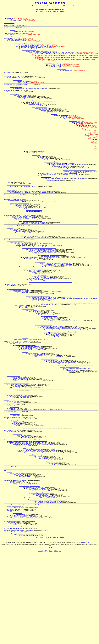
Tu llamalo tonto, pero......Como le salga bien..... (30, 223)
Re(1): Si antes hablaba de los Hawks (15, 241)
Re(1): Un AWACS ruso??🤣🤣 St (24, 306)
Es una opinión (57, 115)
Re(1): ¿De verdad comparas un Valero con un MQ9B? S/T (48, 356)
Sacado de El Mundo (46, 177)
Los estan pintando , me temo (19, 205)
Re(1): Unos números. (37, 456)
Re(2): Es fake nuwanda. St (19, 524)
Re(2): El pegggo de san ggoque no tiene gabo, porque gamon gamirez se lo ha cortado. (30, 443)
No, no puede (10, 92)
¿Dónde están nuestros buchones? (12, 430)
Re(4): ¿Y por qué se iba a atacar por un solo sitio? (33, 222)
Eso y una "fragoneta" (18, 424)
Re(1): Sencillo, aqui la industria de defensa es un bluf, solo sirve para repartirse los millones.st (31, 192)
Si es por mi (31, 153)
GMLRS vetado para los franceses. (12, 33)
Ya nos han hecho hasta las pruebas (15, 200)
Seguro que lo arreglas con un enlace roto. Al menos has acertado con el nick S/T (75, 365)
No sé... (49, 112)
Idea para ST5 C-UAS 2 (9, 23)
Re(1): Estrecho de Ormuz (13, 91)
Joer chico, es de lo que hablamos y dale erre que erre (38, 296)
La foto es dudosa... (48, 333)
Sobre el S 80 (7, 404)
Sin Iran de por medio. (34, 259)
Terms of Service (52, 551)
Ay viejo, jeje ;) (16, 386)
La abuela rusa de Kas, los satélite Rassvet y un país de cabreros (18, 530)
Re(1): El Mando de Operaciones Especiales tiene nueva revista (21, 384)
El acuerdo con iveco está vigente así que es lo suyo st (22, 379)
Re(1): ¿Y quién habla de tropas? (39, 105)
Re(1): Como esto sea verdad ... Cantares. (16, 289)
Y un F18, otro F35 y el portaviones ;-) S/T (50, 304)
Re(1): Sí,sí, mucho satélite (16, 533)
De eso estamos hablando (53, 180)
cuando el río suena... (8, 18)
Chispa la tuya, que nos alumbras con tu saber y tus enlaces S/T (77, 368)
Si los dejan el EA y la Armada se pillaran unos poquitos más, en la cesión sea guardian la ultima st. (48, 237)
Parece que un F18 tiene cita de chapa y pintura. (15, 480)
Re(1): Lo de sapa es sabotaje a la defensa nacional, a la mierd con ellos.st (27, 517)
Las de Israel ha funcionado (13, 183)
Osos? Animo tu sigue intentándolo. (49, 359)
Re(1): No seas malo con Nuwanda (40, 276)
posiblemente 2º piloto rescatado (33, 51)
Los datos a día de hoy (15, 473)
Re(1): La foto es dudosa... (53, 334)
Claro (52, 463)
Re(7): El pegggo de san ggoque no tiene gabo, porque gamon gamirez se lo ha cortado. (45, 454)
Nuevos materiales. (17, 422)
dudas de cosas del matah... (10, 225)
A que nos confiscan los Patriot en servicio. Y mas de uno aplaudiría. (31, 245)
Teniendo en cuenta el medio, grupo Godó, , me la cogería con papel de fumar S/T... (29, 409)
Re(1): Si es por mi (36, 155)
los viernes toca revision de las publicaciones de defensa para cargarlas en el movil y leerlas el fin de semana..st (38, 389)
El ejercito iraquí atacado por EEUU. (12, 521)
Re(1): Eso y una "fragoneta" (22, 425)
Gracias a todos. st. (20, 514)
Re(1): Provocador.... (14, 229)
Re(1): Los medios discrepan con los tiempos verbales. (25, 43)
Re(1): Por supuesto (42, 175)
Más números (44, 459)
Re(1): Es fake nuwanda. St (16, 523)
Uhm (20, 350)
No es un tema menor (90, 129)
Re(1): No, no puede (14, 94)
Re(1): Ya (28, 103)
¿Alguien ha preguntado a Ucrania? (37, 280)
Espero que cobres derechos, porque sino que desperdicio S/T (83, 371)
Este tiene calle (16, 415)
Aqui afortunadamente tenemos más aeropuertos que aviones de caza (63, 320)
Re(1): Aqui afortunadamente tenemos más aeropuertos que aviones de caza (68, 321)
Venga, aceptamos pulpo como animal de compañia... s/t (41, 493)
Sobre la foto (31, 311)
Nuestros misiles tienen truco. (16, 242)
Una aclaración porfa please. (13, 510)
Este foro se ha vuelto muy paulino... (34, 270)
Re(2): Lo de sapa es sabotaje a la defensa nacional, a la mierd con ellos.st (30, 518)
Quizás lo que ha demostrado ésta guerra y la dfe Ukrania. (42, 250)
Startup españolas (11, 190)
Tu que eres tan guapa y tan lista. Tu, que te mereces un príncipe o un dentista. (68, 164)
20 (60, 11)
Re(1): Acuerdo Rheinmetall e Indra (15, 412)
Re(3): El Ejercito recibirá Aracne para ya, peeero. (24, 345)
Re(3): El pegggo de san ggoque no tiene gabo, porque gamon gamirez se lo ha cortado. (33, 444)
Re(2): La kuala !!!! (42, 275)
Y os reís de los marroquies (16, 377)
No (82, 127)
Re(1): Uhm (25, 352)
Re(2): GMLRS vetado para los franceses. (19, 36)
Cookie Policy (46, 551)
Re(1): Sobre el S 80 (11, 405)
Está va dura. (25, 338)
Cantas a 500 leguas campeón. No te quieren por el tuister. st (68, 363)
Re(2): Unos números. (40, 457)
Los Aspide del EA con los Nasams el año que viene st (25, 243)
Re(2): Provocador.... (17, 230)
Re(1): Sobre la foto (36, 312)
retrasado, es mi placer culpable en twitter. (19, 203)
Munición (12, 78)
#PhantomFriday (7, 394)
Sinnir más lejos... (55, 335)
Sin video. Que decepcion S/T (54, 163)
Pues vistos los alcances (15, 402)
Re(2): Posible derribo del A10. (54, 64)
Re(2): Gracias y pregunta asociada (30, 98)
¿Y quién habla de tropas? (35, 104)
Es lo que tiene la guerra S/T (41, 313)
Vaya (33, 300)
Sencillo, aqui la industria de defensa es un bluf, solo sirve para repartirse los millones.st (26, 191)
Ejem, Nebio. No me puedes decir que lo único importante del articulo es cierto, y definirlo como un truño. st (46, 257)
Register (51, 9)
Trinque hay (12, 30)
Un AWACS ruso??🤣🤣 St (19, 305)
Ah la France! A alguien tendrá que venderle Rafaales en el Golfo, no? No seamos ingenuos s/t (65, 178)
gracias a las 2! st (23, 235)
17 (55, 11)
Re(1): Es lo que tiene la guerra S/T (46, 314)
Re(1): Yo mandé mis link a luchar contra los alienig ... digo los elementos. (57, 264)
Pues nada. (62, 117)
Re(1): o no (12, 482)
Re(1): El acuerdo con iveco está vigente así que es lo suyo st (27, 380)
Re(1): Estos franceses (94, 140)
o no (8, 481)
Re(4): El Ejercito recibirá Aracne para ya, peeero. (27, 346)
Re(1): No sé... (54, 114)
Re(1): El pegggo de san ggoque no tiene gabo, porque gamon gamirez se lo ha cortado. (27, 441)
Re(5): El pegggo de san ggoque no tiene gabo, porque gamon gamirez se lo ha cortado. (39, 451)
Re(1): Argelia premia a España (14, 506)
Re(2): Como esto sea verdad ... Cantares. (19, 290)
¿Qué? (24, 448)
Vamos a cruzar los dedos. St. (29, 50)
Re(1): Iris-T (9, 472)
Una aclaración (19, 244)
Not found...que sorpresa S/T (32, 353)
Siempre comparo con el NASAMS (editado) (32, 477)
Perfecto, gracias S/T (24, 427)
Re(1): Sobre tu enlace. (40, 262)
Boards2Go (48, 550)
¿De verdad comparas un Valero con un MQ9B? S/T (43, 355)
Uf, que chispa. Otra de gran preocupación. (69, 367)
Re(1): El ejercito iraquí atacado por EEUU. (16, 526)
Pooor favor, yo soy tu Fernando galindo (66, 167)
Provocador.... (10, 228)
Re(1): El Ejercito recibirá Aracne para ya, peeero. (18, 342)
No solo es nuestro (92, 131)
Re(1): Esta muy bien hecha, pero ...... (43, 325)
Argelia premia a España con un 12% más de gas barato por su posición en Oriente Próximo (25, 504)
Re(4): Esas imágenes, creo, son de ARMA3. (39, 489)
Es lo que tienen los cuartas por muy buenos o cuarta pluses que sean (29, 45)
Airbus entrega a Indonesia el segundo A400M (14, 194)
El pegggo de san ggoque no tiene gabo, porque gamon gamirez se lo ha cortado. (22, 439)
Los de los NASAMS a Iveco (13, 376)
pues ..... (27, 279)
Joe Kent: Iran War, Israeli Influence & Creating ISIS (15, 84)
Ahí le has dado (25, 437)
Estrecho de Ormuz (8, 90)
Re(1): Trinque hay (17, 31)
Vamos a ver (41, 157)
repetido (18, 435)
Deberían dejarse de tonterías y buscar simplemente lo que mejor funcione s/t (39, 428)
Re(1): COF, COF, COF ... (56, 66)
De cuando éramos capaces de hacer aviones (14, 76)
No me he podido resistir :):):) (41, 277)
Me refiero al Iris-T (20, 475)
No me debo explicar (70, 119)
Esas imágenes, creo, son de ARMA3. (24, 484)
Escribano (6, 197)
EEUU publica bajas (61, 69)
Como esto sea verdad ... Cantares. (12, 287)
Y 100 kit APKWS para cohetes (23, 231)
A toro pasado (7, 182)
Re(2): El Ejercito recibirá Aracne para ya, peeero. (21, 343)
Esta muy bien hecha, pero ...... (39, 324)
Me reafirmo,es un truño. (31, 258)
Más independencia (8, 72)
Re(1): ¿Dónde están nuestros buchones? (16, 431)
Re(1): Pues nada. (67, 118)
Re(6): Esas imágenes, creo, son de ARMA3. (45, 491)
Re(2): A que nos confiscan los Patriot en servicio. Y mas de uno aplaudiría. (39, 248)
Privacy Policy (40, 551)
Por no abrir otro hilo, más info (23, 234)
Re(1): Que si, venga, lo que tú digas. (46, 496)
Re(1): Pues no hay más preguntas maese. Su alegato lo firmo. (46, 252)
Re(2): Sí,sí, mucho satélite (19, 534)
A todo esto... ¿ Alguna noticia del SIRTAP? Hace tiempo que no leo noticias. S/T (25, 201)
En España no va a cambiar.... (29, 208)
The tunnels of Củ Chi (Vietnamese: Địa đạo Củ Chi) (19, 185)
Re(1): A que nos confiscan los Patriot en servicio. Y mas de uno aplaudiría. (36, 246)
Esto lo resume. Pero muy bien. (51, 162)
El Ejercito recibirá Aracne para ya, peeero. (13, 341)
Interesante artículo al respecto (26, 207)
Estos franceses (91, 136)
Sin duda (15, 421)
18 (57, 11)
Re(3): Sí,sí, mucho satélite (22, 535)
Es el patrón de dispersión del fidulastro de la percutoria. (50, 326)
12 (48, 11)
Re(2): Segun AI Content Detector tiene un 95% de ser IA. (48, 502)
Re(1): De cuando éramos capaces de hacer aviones (19, 77)
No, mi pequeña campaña (28, 309)
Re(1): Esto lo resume (49, 159)
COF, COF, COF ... (51, 65)
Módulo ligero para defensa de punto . (12, 417)
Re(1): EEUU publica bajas (66, 70)
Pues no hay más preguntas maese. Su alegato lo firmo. (41, 251)
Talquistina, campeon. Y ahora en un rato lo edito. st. (59, 361)
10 (45, 11)
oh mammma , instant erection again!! (15, 395)
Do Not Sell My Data (84, 542)
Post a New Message (39, 9)
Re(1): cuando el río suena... (13, 19)
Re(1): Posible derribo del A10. (51, 63)
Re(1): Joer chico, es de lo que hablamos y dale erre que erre (42, 297)
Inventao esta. (13, 432)
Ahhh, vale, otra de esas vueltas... (45, 358)
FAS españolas (57, 9)
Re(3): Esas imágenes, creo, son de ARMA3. (36, 488)
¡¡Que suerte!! (19, 81)
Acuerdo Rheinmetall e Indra (10, 411)
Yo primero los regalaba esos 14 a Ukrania (28, 347)
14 (51, 11)
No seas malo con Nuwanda (35, 271)
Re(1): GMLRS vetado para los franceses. (16, 34)
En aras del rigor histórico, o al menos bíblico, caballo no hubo (43, 278)
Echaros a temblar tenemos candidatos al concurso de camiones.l (18, 374)
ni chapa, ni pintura (17, 483)
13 (50, 11)
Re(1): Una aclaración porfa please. (18, 511)
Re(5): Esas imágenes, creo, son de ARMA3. (42, 490)
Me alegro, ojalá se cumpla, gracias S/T (22, 232)
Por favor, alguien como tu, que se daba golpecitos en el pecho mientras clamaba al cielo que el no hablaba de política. (79, 170)
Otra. (8, 285)
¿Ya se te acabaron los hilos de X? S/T (53, 360)
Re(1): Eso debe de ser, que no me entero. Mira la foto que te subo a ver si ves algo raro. (61, 328)
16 (54, 11)
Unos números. (32, 455)
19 (58, 11)
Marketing (18, 445)
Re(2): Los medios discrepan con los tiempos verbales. (28, 44)
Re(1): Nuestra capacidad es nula (45, 109)
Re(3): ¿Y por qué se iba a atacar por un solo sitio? (30, 221)
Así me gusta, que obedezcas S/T (61, 166)
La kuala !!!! (34, 272)
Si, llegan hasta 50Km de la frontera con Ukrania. (30, 47)
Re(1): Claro (56, 464)
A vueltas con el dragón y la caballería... (13, 509)
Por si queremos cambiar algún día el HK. (13, 528)
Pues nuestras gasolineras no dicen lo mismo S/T (58, 161)
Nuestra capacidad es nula (41, 108)
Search (47, 9)
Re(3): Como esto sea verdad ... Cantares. (22, 339)
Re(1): (27, 211)
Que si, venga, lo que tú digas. (42, 495)
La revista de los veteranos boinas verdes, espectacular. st (23, 385)
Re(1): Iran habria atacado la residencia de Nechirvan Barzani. (21, 216)
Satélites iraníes (44, 318)
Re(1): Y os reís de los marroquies (21, 378)
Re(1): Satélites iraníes (49, 319)
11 (47, 11)
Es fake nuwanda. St (11, 522)
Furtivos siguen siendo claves (13, 39)
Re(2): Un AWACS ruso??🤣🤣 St (27, 307)
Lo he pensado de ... (17, 434)
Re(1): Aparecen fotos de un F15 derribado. (16, 40)
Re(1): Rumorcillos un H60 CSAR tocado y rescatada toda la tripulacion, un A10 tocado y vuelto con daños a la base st (58, 53)
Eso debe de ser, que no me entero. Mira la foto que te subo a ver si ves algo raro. (56, 327)
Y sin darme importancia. (40, 302)
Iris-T (5, 470)
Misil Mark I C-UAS (8, 188)
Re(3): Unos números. (43, 458)
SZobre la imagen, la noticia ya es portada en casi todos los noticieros (69, 336)
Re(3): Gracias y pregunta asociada (34, 100)
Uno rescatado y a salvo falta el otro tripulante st (30, 48)
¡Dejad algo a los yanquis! (9, 284)
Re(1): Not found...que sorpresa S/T (37, 354)
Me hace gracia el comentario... (14, 418)
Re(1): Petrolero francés (77, 122)
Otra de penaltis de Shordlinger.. (14, 85)
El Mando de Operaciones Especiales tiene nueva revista (16, 383)
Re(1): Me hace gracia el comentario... (18, 419)
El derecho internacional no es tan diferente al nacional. (50, 173)
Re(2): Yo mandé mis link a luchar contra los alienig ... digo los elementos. (61, 265)
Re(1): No (87, 134)
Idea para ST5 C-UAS (9, 25)
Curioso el (6, 400)
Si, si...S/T (68, 172)
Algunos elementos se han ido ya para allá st (32, 348)
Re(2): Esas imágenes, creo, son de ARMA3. (32, 487)
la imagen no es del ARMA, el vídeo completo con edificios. (39, 499)
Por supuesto (38, 156)
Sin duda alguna (48, 317)
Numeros (49, 462)
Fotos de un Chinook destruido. (61, 67)
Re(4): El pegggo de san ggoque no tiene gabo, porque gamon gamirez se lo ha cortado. (36, 450)
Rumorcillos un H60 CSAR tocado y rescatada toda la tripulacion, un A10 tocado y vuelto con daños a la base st (54, 52)
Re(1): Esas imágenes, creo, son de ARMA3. (29, 486)
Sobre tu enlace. (35, 260)
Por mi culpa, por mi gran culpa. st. (27, 446)
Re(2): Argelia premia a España (17, 507)
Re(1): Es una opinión (62, 116)
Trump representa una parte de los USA (50, 256)
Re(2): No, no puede (17, 95)
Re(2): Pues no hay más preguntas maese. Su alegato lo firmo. (49, 253)
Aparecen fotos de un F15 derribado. (12, 38)
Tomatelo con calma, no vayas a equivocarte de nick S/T (63, 362)
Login (63, 9)
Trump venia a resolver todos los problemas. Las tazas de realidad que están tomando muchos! (50, 282)
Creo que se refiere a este (22, 292)
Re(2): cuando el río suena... (16, 20)
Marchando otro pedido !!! (72, 370)
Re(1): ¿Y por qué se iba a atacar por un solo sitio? (24, 218)
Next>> (62, 11)
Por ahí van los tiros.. (15, 414)
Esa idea (9, 28)
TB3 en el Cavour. (8, 199)
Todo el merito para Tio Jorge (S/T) (18, 387)
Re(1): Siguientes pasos (49, 111)
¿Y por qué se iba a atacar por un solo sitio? (20, 217)
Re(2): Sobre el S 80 (14, 407)
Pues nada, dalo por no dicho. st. (33, 449)
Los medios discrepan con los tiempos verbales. (21, 41)
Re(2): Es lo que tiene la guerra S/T (49, 316)
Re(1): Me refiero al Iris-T (25, 476)
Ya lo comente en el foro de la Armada (84, 123)
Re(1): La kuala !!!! (39, 273)
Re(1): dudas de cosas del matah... (15, 226)
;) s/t (17, 390)
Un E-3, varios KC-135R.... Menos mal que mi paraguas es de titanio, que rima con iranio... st (59, 303)
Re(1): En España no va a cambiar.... (34, 210)
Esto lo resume (44, 158)
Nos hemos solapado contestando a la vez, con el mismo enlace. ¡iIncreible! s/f (59, 174)
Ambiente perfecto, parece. (16, 87)
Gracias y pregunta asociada (22, 96)
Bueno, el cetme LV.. (17, 80)
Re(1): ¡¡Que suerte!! (24, 82)
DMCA (56, 551)
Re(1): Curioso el (11, 401)
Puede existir (16, 397)
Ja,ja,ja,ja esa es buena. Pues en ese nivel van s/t (30, 293)
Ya (23, 102)
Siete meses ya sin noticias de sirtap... (18, 204)
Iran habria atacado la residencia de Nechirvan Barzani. (16, 215)
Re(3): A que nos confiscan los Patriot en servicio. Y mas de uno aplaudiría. (42, 249)
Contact (59, 551)
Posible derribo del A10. (46, 62)
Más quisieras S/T (64, 168)
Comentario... (13, 423)
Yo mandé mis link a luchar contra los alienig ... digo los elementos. (53, 263)
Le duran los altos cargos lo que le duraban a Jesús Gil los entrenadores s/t (30, 88)
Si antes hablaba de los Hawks (11, 239)
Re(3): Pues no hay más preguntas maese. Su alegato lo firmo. (52, 255)
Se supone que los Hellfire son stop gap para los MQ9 (34, 236)
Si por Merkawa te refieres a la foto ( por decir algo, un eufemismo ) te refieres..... (31, 291)
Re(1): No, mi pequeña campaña (33, 310)
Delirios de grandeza (21, 206)
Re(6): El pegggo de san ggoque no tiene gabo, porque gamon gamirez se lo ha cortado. (42, 452)
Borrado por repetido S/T (25, 349)
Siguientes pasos (45, 110)
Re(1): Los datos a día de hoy (19, 474)
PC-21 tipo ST (7, 27)
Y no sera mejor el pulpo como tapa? (40, 494)
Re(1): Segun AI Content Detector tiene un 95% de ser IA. (45, 501)
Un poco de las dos (17, 513)
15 (53, 11)
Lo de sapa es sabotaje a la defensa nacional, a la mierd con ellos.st (22, 516)
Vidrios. (24, 294)
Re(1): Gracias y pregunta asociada (27, 97)
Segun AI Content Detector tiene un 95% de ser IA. (40, 500)
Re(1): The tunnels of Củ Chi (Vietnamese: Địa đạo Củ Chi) (23, 186)
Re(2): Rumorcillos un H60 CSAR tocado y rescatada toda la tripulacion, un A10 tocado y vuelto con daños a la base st (61, 55)
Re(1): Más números (49, 461)
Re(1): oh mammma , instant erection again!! (20, 396)
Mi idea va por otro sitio (24, 436)
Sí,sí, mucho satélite (11, 531)
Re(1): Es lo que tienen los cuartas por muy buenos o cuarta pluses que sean (33, 46)
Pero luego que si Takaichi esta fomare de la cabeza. (16, 466)
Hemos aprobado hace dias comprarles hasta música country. (36, 269)
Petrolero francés (73, 121)
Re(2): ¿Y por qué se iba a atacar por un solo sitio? (27, 219)
